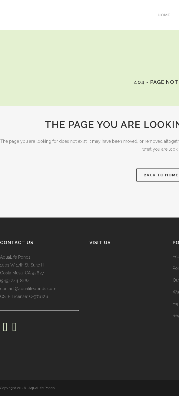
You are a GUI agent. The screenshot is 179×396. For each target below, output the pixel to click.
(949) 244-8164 (15, 280)
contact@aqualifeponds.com (28, 288)
